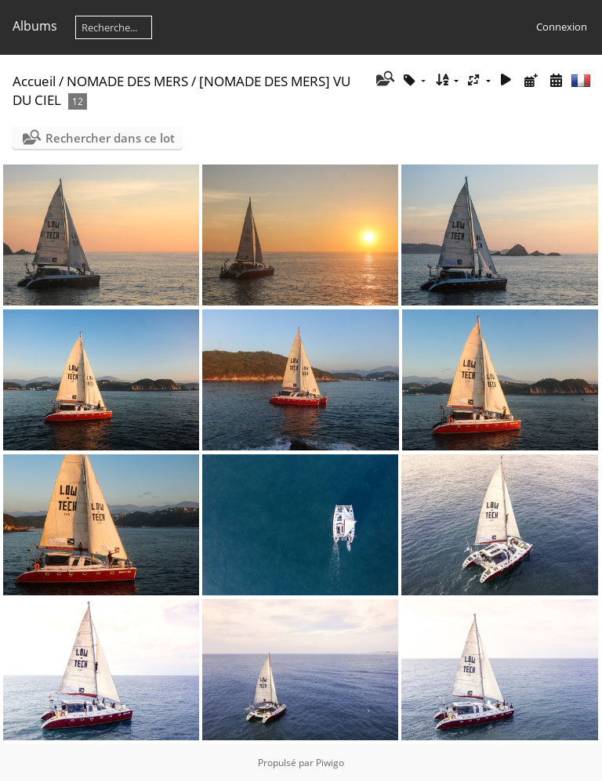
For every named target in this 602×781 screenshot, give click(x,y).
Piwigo (330, 762)
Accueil (34, 81)
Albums (35, 25)
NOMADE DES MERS (127, 81)
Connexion (561, 27)
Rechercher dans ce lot (110, 138)
